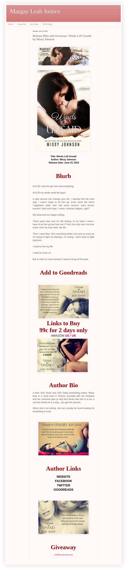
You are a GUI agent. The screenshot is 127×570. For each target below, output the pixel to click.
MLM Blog (47, 24)
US (67, 335)
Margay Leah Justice (35, 11)
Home (10, 24)
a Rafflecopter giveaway (63, 555)
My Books (34, 24)
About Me (21, 24)
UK (74, 335)
